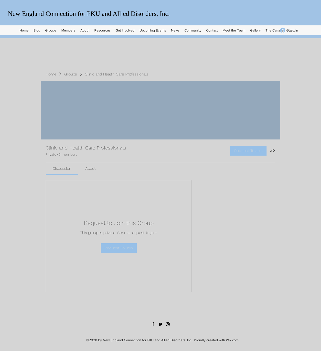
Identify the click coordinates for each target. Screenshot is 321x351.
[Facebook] (153, 324)
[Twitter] (160, 324)
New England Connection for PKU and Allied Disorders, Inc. (89, 13)
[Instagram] (167, 324)
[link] (62, 168)
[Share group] (272, 150)
